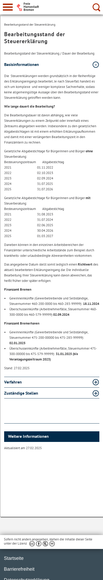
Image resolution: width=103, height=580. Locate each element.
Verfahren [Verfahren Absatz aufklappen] (13, 382)
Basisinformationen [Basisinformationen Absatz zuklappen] (21, 64)
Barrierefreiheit (19, 569)
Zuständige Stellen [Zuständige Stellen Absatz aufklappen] (21, 393)
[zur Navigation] (8, 7)
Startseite (14, 558)
